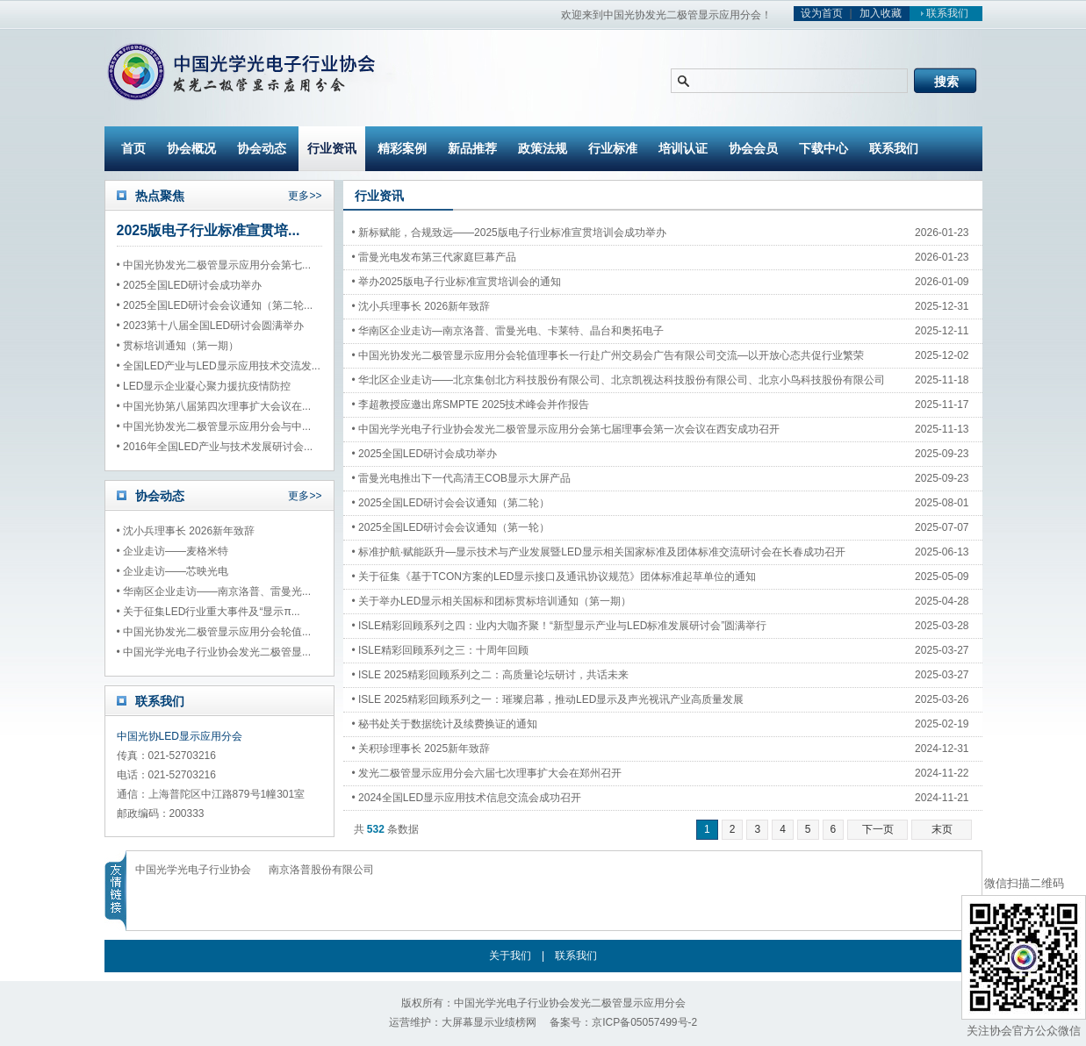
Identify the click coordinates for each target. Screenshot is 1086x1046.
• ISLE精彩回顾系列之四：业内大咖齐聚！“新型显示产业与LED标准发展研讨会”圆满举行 (559, 626)
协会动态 (261, 148)
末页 (942, 829)
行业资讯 (331, 148)
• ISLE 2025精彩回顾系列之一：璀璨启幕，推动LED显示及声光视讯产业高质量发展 (548, 699)
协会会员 (753, 148)
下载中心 (823, 148)
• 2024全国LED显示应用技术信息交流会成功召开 (467, 798)
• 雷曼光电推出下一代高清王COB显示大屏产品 (462, 478)
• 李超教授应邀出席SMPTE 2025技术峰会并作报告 (471, 404)
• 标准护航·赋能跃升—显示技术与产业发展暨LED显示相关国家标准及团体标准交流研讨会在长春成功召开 (580, 552)
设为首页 (822, 13)
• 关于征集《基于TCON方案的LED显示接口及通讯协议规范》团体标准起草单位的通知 (554, 576)
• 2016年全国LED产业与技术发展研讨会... (215, 447)
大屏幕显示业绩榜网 (489, 1022)
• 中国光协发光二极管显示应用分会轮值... (214, 632)
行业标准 (612, 148)
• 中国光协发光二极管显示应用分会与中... (214, 426)
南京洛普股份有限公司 (321, 869)
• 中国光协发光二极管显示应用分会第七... (214, 265)
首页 (133, 148)
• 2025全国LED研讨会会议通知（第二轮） (451, 503)
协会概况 (191, 148)
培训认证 (683, 148)
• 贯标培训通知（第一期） (178, 346)
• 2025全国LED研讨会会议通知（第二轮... (215, 305)
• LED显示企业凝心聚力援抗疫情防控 (204, 386)
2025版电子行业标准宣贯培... (208, 230)
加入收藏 (880, 13)
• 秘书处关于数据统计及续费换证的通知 (445, 724)
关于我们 (510, 955)
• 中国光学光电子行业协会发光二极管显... (214, 652)
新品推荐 (472, 148)
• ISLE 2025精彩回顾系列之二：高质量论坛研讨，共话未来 (490, 675)
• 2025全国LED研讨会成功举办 (190, 285)
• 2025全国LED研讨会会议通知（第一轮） (451, 527)
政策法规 (542, 148)
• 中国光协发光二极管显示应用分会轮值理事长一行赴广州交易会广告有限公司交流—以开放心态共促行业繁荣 (580, 355)
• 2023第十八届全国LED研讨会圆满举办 (211, 325)
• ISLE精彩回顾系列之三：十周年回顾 (440, 650)
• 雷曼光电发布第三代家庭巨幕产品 (434, 257)
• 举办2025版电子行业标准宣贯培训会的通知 (456, 282)
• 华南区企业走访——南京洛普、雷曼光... (214, 591)
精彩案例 (402, 148)
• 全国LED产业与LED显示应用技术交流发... (218, 366)
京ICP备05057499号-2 (644, 1022)
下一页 (878, 829)
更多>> (304, 196)
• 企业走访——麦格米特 (173, 551)
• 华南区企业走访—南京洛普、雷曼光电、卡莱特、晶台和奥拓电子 (508, 331)
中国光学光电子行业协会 (193, 869)
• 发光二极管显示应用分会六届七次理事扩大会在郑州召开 (487, 773)
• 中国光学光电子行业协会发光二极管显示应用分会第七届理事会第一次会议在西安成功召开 (566, 429)
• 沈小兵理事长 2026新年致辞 (186, 531)
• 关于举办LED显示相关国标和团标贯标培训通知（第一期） (492, 601)
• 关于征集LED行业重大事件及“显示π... (208, 611)
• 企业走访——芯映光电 (173, 571)
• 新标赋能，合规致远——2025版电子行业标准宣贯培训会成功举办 (509, 232)
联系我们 (942, 13)
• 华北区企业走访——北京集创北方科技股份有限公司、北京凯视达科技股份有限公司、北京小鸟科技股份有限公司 (580, 380)
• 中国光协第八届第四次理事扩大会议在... (214, 406)
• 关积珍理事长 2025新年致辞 (421, 748)
